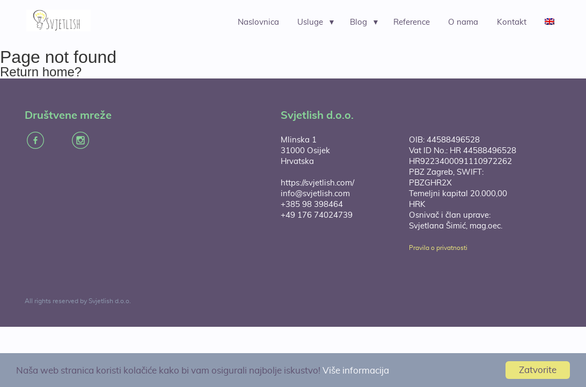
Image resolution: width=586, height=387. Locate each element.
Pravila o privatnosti (438, 248)
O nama (463, 22)
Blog (358, 22)
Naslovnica (258, 22)
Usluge (310, 22)
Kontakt (511, 22)
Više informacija (356, 370)
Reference (411, 22)
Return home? (41, 71)
